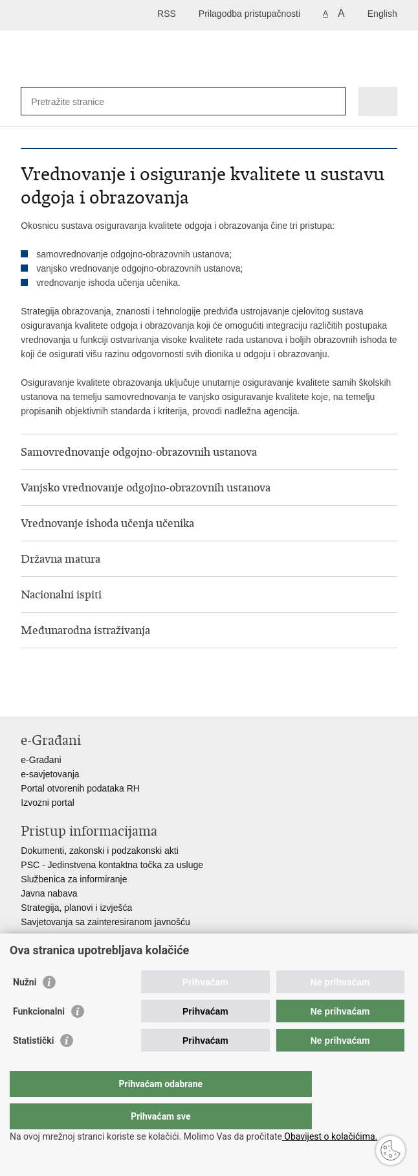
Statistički (33, 1066)
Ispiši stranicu (27, 696)
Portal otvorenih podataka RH (80, 788)
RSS (166, 13)
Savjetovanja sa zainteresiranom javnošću (105, 922)
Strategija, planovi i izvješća (76, 907)
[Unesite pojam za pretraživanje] (78, 101)
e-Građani (41, 760)
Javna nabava (49, 893)
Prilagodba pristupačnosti (249, 13)
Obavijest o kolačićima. (329, 1136)
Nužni (24, 1008)
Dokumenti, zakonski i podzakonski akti (100, 850)
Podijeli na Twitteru (83, 696)
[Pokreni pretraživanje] (333, 101)
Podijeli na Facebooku (55, 696)
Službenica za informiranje (74, 879)
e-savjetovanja (50, 774)
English (382, 13)
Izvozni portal (47, 802)
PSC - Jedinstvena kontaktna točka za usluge (112, 865)
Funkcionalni (39, 1037)
